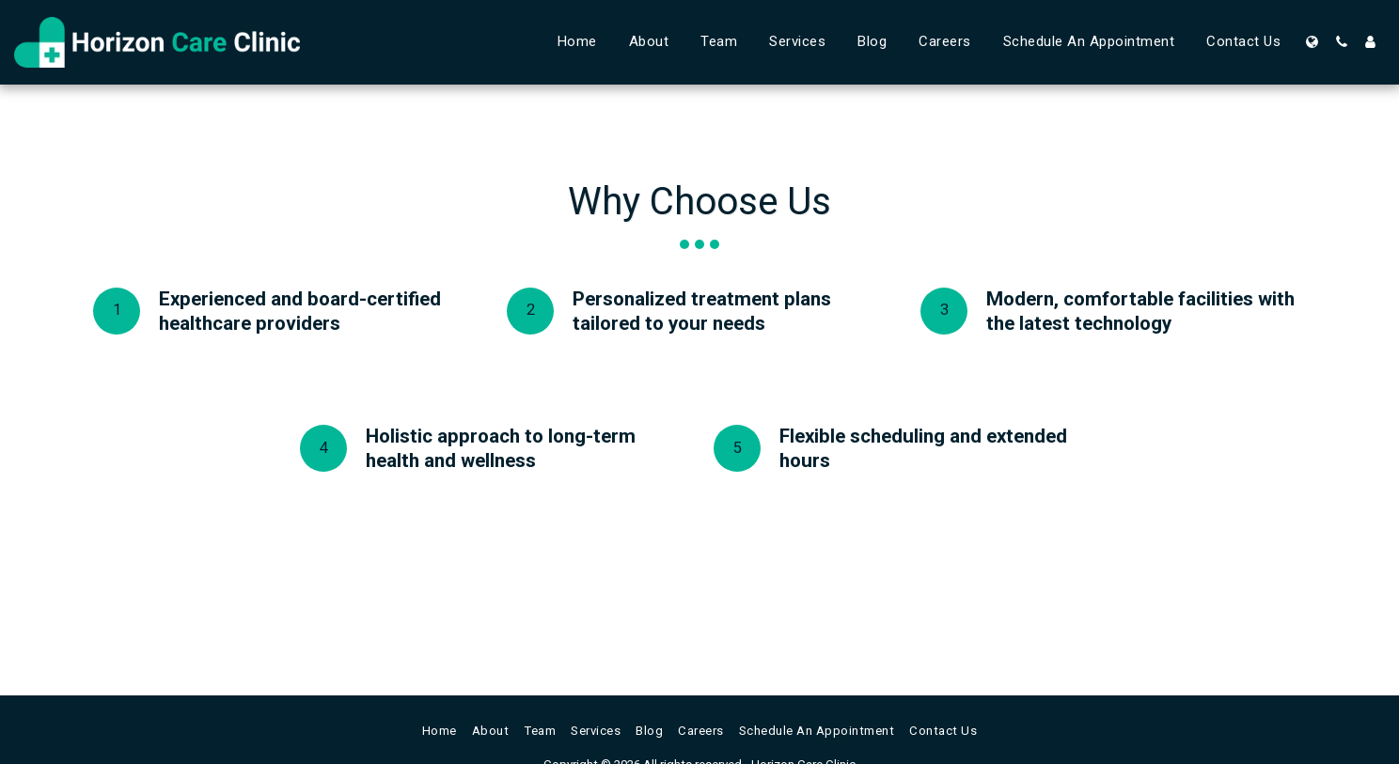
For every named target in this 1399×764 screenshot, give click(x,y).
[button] (1341, 42)
